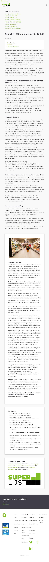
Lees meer (6, 504)
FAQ (15, 533)
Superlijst (31, 517)
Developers (32, 530)
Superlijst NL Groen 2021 (11, 26)
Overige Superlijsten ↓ (13, 46)
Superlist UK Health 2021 (11, 24)
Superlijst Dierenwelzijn (23, 465)
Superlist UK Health (13, 467)
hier (19, 226)
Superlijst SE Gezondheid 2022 (13, 14)
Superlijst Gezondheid (15, 464)
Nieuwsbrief (17, 524)
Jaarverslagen (17, 520)
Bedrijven (41, 517)
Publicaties (24, 520)
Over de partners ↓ (12, 42)
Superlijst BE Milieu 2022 (11, 15)
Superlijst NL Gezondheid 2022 (13, 19)
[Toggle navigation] (46, 5)
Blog (23, 539)
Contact (16, 527)
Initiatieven (24, 542)
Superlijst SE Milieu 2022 (11, 17)
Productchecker (33, 524)
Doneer (16, 530)
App (30, 527)
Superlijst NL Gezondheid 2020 (13, 28)
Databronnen (25, 535)
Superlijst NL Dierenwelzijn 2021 (13, 22)
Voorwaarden (32, 533)
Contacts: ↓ (10, 44)
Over (15, 517)
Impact (23, 524)
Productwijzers (33, 520)
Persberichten (25, 527)
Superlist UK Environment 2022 (13, 21)
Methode (24, 517)
